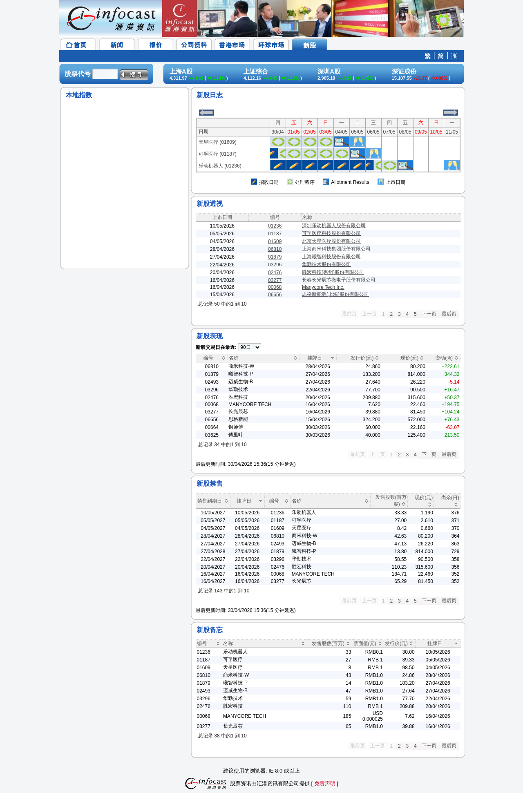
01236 (275, 226)
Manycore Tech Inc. (323, 287)
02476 (275, 272)
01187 (275, 234)
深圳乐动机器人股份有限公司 (334, 225)
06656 (275, 294)
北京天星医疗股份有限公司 (331, 241)
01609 (275, 241)
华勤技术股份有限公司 (326, 264)
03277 (275, 280)
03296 (275, 265)
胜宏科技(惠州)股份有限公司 (333, 272)
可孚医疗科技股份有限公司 (331, 233)
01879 (275, 257)
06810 (275, 249)
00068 (275, 287)
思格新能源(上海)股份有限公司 (335, 294)
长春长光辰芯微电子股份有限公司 (338, 280)
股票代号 (78, 73)
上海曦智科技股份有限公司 (331, 256)
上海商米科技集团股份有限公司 (336, 249)
